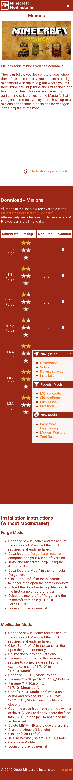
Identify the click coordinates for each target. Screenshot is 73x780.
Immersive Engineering (49, 426)
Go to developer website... (47, 171)
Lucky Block (49, 402)
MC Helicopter (51, 393)
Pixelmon (47, 406)
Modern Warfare (52, 432)
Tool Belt (47, 437)
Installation (48, 375)
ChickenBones (51, 398)
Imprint (66, 770)
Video (44, 367)
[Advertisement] (36, 459)
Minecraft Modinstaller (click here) (27, 213)
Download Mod (51, 371)
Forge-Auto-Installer (45, 554)
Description (49, 363)
